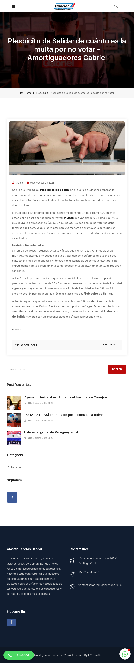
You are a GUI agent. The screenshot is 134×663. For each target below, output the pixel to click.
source (16, 329)
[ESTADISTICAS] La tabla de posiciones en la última (64, 415)
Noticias (41, 93)
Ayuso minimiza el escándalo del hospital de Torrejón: (66, 397)
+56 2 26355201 (88, 572)
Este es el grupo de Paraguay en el (51, 432)
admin (17, 182)
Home (25, 93)
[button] (18, 655)
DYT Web (94, 655)
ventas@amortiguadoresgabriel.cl (100, 585)
